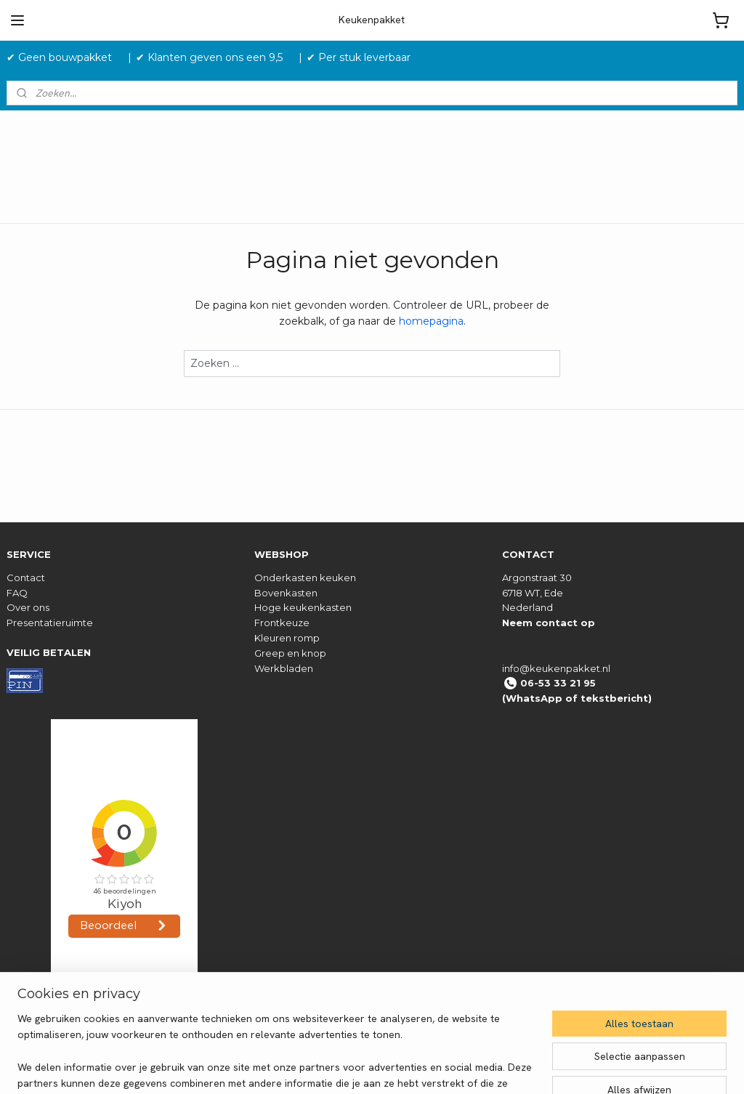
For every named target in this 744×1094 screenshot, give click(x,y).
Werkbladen (283, 668)
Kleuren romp (287, 638)
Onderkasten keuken (305, 577)
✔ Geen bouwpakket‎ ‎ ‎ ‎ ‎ (65, 57)
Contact (26, 577)
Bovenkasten (286, 593)
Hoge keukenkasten (303, 607)
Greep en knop (290, 653)
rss (446, 1067)
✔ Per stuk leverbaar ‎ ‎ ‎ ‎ (364, 57)
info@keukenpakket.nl (556, 668)
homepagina (431, 321)
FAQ (17, 593)
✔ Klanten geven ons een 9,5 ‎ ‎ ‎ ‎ (215, 57)
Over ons (28, 607)
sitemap (419, 1067)
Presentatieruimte (50, 622)
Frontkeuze (282, 622)
